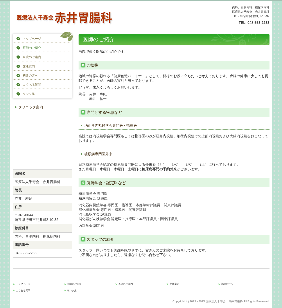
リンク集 (29, 94)
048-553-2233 (258, 23)
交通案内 (29, 66)
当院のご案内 (32, 57)
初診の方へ (30, 75)
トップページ (32, 38)
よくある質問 (32, 84)
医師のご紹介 (32, 48)
